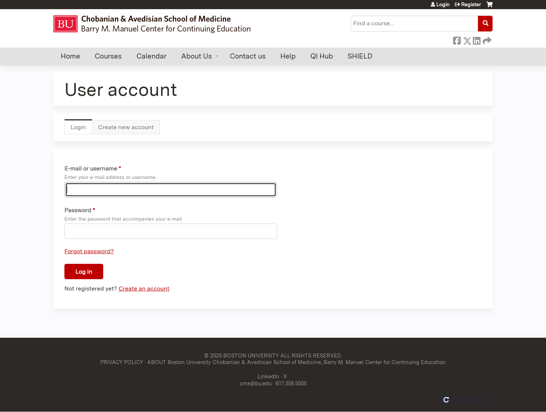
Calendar (151, 56)
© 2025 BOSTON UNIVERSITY (241, 355)
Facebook (456, 39)
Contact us (248, 56)
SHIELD (360, 56)
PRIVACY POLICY (121, 362)
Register (471, 4)
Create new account (126, 127)
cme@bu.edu (256, 383)
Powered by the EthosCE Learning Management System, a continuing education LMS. (467, 399)
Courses (108, 56)
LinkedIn (476, 39)
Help (288, 56)
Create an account (144, 288)
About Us (196, 56)
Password (77, 210)
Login (442, 4)
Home (70, 56)
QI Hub (321, 56)
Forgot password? (89, 251)
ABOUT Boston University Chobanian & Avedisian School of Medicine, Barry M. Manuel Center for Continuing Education (296, 362)
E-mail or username (90, 168)
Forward (486, 39)
